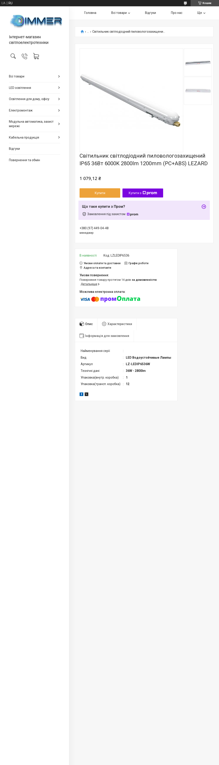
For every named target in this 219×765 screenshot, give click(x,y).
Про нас (176, 13)
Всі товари (16, 76)
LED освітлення (20, 88)
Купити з (143, 193)
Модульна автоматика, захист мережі (31, 124)
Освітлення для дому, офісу (29, 99)
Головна (90, 13)
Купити (100, 193)
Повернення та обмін (24, 160)
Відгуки (14, 148)
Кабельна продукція (24, 137)
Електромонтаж (21, 110)
